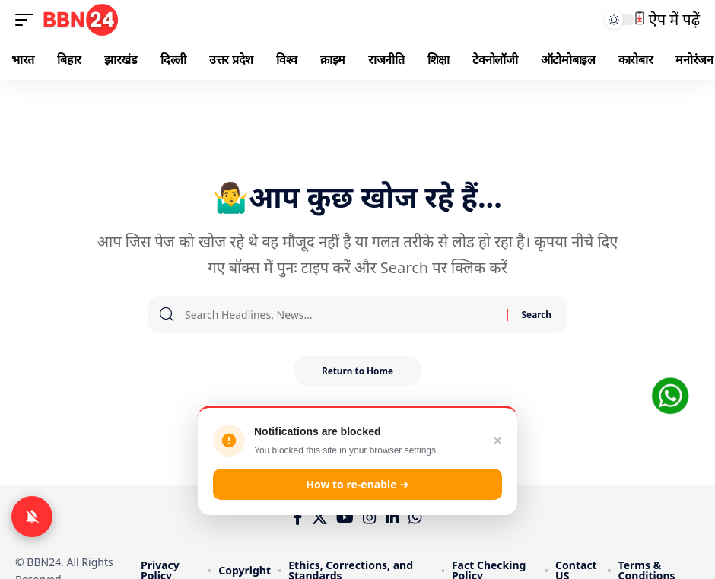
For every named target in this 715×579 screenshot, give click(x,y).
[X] (319, 517)
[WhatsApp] (415, 517)
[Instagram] (369, 517)
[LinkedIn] (392, 517)
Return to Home (357, 370)
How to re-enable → (357, 484)
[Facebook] (298, 517)
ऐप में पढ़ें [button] (667, 19)
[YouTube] (345, 517)
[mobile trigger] (28, 20)
